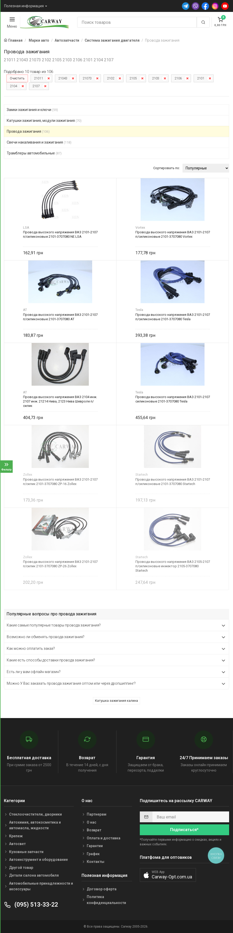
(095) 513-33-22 (31, 904)
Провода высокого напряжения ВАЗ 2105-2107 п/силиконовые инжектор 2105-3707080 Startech (172, 566)
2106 (178, 78)
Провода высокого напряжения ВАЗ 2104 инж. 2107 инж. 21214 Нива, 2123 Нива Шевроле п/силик (60, 401)
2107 (36, 86)
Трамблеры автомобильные (34, 153)
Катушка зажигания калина (116, 701)
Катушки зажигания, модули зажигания (44, 120)
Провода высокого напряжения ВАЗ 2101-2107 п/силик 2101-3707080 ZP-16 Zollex (60, 481)
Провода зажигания (28, 131)
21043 (62, 78)
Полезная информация (24, 6)
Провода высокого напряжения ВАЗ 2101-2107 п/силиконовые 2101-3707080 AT (60, 317)
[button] (168, 875)
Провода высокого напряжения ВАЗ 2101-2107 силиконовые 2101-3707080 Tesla (172, 399)
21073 (87, 78)
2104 (13, 86)
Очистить (17, 78)
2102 (110, 78)
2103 (155, 78)
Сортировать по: (166, 168)
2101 (200, 78)
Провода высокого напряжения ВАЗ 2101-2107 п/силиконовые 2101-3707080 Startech (172, 481)
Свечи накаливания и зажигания (39, 142)
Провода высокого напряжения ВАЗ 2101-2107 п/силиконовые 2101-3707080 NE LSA (60, 234)
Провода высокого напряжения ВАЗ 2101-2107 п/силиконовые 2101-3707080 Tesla (172, 317)
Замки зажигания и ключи (32, 110)
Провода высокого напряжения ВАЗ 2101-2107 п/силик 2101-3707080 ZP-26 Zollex (60, 564)
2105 (133, 78)
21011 (38, 78)
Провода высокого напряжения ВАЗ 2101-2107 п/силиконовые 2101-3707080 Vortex (172, 234)
